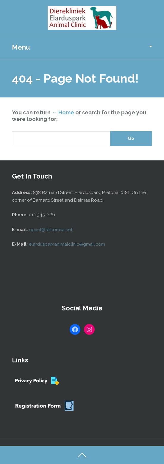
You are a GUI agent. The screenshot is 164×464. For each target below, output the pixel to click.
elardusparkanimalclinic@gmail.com (67, 244)
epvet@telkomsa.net (50, 229)
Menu (21, 47)
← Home (63, 112)
